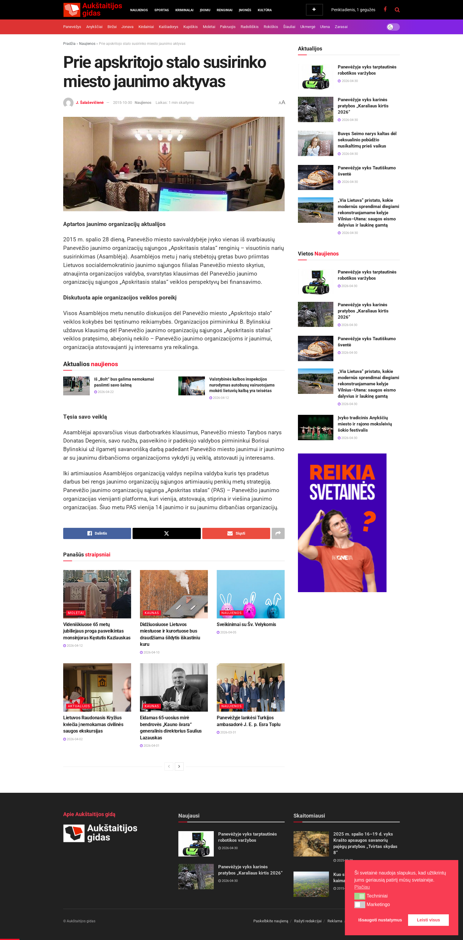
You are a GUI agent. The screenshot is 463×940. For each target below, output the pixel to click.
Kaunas (152, 613)
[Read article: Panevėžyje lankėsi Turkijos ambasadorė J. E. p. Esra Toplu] (251, 687)
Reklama (334, 921)
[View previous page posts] (168, 766)
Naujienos (139, 10)
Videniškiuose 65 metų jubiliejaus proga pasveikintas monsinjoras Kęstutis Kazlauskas (97, 631)
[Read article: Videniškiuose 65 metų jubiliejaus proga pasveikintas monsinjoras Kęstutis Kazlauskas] (97, 594)
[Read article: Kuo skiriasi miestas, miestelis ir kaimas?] (311, 884)
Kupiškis (190, 26)
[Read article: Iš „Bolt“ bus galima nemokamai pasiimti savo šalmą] (76, 385)
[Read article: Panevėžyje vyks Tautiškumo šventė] (315, 177)
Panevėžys (72, 26)
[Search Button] (397, 9)
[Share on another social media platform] (278, 533)
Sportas (161, 10)
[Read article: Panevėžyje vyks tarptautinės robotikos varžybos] (315, 76)
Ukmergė (307, 26)
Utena (325, 26)
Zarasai (341, 26)
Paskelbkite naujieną (270, 921)
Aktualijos (79, 706)
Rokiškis (271, 26)
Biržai (112, 26)
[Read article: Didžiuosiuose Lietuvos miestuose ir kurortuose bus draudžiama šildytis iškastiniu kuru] (174, 594)
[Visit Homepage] (92, 9)
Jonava (127, 26)
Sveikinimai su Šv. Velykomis (246, 624)
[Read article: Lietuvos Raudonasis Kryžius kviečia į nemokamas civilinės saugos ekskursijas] (97, 687)
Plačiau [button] (362, 887)
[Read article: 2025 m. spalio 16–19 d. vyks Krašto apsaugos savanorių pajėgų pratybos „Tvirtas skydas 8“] (311, 844)
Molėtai (209, 26)
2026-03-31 (226, 732)
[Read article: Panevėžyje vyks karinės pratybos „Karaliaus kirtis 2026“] (315, 109)
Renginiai (224, 10)
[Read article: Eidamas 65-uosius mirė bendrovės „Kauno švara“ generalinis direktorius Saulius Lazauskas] (174, 687)
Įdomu (205, 10)
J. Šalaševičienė (90, 102)
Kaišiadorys (168, 26)
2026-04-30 (347, 286)
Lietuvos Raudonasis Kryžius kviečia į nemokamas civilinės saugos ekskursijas (93, 724)
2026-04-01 (149, 746)
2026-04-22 (104, 392)
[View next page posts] (179, 766)
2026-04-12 (219, 398)
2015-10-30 (122, 102)
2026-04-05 (226, 632)
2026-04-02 (73, 739)
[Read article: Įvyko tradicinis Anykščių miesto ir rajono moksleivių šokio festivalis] (315, 427)
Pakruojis (228, 26)
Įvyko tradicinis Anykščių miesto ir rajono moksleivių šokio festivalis (365, 424)
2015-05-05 (343, 888)
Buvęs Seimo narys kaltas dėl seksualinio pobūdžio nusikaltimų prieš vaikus (367, 140)
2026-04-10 (149, 652)
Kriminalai (184, 10)
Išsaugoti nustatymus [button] (380, 920)
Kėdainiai (146, 26)
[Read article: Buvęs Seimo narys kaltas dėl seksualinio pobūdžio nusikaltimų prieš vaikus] (315, 143)
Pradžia (69, 44)
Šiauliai (289, 26)
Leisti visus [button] (428, 920)
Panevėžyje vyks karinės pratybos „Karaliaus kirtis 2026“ (363, 106)
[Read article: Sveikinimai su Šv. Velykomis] (251, 594)
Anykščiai (94, 26)
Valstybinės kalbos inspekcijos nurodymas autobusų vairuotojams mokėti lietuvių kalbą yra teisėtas (242, 385)
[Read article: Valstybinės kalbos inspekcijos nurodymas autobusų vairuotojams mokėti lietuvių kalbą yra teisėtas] (191, 385)
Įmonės (245, 10)
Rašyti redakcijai (308, 921)
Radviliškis (250, 26)
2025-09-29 (343, 860)
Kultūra (265, 10)
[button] (359, 896)
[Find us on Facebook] (385, 9)
